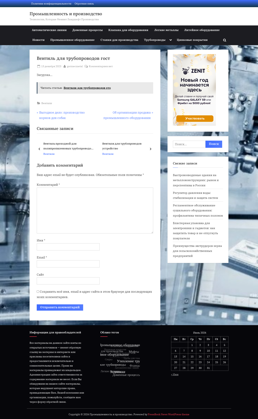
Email (42, 257)
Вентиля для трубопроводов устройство (122, 146)
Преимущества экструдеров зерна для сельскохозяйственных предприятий (197, 251)
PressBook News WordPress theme (168, 414)
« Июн (174, 374)
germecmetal (75, 66)
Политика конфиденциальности (51, 3)
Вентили (46, 103)
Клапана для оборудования (128, 30)
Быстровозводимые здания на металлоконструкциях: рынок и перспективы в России (196, 180)
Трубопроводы (154, 40)
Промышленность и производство (66, 13)
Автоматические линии (49, 30)
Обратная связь (84, 3)
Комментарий (48, 185)
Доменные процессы (87, 30)
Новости (38, 40)
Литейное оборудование (202, 30)
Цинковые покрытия (192, 40)
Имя (41, 240)
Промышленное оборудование (72, 40)
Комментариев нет (101, 66)
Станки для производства (119, 40)
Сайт (40, 275)
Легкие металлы (166, 30)
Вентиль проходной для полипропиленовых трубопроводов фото (68, 146)
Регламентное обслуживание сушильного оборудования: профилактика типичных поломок (198, 210)
